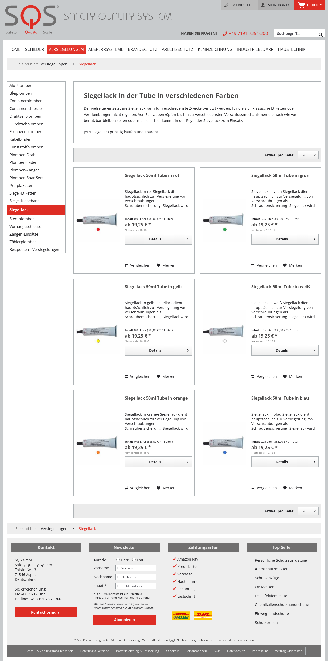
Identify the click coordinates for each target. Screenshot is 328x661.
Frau (138, 559)
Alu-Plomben (20, 85)
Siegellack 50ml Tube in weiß (280, 286)
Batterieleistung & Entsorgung (137, 651)
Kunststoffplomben (26, 146)
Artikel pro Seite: (279, 154)
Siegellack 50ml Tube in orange (156, 398)
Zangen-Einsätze (23, 234)
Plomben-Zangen (24, 169)
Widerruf (172, 651)
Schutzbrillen (266, 622)
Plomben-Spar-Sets (26, 177)
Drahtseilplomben (25, 116)
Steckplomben (22, 218)
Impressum (260, 651)
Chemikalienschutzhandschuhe (282, 604)
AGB (217, 651)
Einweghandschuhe (272, 613)
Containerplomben (26, 100)
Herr (122, 559)
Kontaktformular (46, 612)
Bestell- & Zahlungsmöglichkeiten (49, 651)
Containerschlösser (26, 108)
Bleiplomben (20, 93)
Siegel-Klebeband (24, 200)
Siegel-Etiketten (22, 193)
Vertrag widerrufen (288, 651)
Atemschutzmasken (272, 568)
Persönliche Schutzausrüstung (281, 560)
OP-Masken (264, 586)
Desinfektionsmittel (271, 595)
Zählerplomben (23, 241)
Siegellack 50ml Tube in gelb (153, 286)
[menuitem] (239, 5)
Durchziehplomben (26, 123)
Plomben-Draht (23, 154)
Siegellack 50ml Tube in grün (280, 175)
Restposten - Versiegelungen (34, 249)
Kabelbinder (20, 139)
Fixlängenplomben (25, 131)
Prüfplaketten (21, 185)
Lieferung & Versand (94, 651)
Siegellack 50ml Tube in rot (152, 175)
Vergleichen (137, 265)
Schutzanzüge (267, 577)
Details (169, 238)
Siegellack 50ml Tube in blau (280, 398)
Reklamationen (196, 651)
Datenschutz (236, 651)
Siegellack (19, 209)
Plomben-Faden (23, 162)
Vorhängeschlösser (26, 226)
